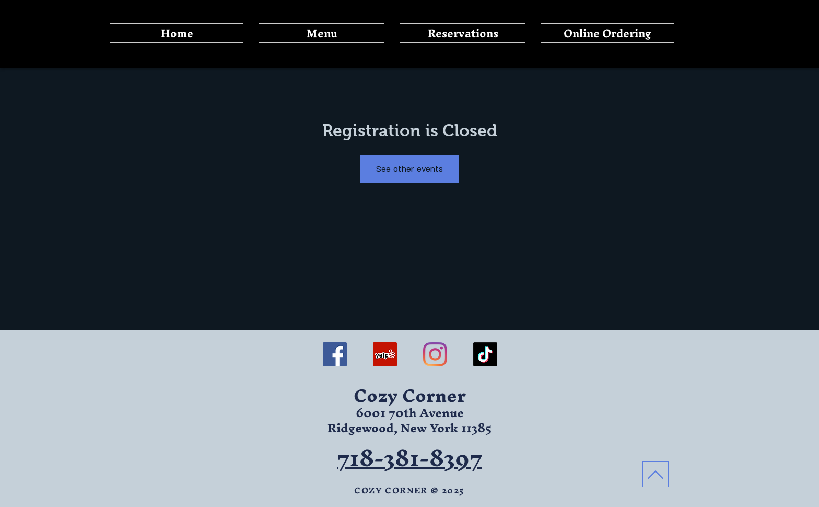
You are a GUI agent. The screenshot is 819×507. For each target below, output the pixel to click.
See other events (409, 169)
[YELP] (385, 354)
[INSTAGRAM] (435, 354)
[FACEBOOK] (335, 354)
